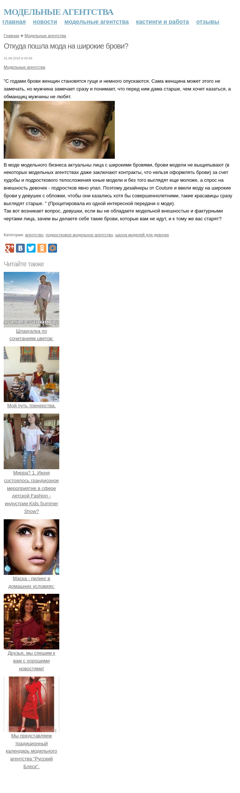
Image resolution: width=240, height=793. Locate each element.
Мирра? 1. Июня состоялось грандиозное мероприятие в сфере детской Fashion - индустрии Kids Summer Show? (31, 488)
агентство (34, 235)
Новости (45, 22)
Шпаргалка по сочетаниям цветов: (31, 331)
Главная (14, 22)
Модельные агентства (58, 12)
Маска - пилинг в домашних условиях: (31, 578)
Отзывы (207, 22)
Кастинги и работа (162, 22)
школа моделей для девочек (142, 235)
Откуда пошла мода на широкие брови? (66, 46)
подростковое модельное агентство (79, 235)
